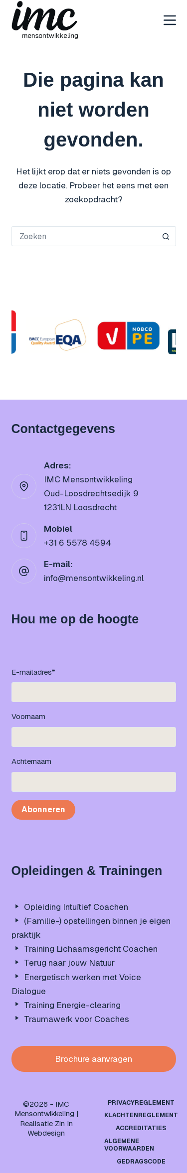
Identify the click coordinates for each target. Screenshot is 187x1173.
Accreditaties (141, 1128)
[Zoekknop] (166, 236)
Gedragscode (141, 1162)
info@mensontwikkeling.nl (94, 578)
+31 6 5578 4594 (77, 542)
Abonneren (43, 809)
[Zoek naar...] (83, 236)
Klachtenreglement (141, 1115)
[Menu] (170, 20)
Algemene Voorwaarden (129, 1145)
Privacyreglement (141, 1103)
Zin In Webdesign (50, 1128)
